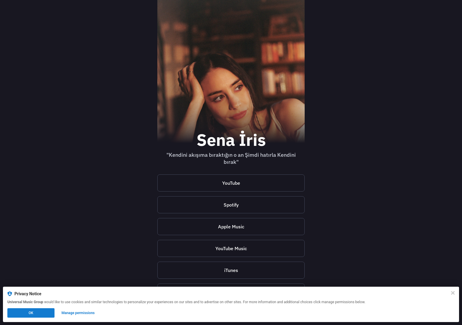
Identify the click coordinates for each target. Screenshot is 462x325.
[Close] (453, 293)
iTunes (231, 270)
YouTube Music (231, 248)
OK (31, 313)
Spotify (231, 205)
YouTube (231, 183)
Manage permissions (78, 313)
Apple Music (231, 227)
